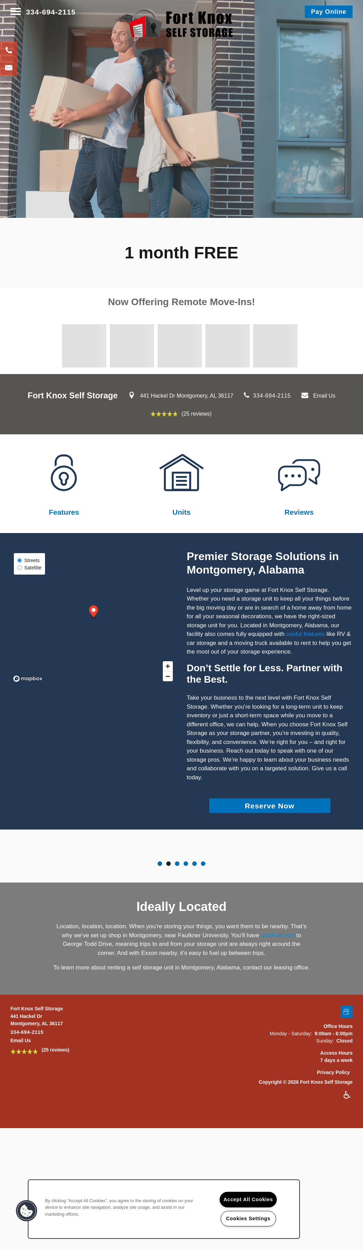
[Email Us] (8, 67)
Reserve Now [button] (269, 806)
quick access (277, 999)
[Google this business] (346, 1076)
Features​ (64, 512)
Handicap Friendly (347, 1158)
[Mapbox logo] (27, 679)
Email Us (324, 396)
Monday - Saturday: (291, 1097)
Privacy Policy (333, 1136)
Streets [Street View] (28, 560)
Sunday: (325, 1104)
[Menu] (15, 12)
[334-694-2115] (8, 50)
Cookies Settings (248, 1218)
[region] (164, 1209)
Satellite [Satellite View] (29, 567)
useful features (305, 634)
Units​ (181, 512)
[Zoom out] (168, 676)
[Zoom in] (168, 666)
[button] (329, 12)
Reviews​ (298, 512)
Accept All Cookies (248, 1199)
